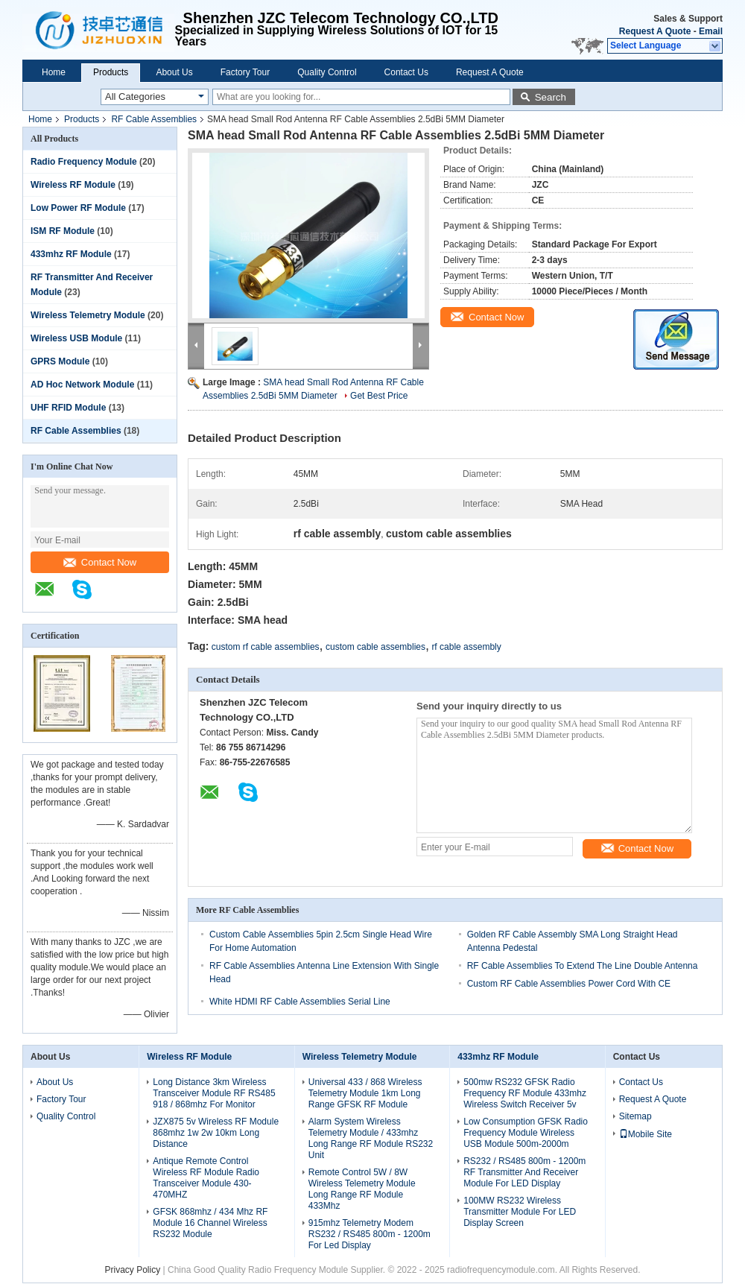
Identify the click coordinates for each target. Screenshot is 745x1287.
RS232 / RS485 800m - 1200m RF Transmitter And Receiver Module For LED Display (524, 1172)
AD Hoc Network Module (82, 384)
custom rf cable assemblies (266, 647)
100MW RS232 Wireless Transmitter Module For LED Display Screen (519, 1211)
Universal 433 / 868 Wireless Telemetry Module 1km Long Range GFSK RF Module (365, 1093)
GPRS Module (60, 361)
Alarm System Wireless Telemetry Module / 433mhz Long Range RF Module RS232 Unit (370, 1138)
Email (711, 31)
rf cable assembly (466, 647)
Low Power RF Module (78, 208)
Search (550, 97)
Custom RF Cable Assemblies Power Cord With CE (568, 983)
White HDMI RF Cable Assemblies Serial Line (299, 1001)
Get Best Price (379, 395)
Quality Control (326, 72)
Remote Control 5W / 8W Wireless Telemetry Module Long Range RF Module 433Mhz (362, 1189)
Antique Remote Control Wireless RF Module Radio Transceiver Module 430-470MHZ (206, 1178)
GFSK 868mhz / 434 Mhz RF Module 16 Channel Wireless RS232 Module (210, 1223)
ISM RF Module (63, 231)
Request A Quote (655, 31)
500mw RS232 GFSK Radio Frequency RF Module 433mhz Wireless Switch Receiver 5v (524, 1093)
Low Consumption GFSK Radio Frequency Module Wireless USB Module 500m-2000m (525, 1132)
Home (54, 72)
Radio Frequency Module (84, 161)
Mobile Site (645, 1134)
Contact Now (99, 562)
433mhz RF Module (71, 254)
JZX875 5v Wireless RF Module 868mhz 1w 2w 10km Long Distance (216, 1132)
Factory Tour (245, 72)
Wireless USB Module (76, 338)
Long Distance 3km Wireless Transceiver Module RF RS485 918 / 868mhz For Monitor (214, 1093)
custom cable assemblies (375, 647)
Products (110, 72)
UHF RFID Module (68, 407)
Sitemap (635, 1116)
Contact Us (406, 72)
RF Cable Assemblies (154, 119)
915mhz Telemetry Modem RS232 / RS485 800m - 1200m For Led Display (369, 1234)
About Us (174, 72)
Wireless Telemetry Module (88, 315)
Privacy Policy (133, 1270)
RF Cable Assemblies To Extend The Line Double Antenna (582, 966)
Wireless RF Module (73, 185)
